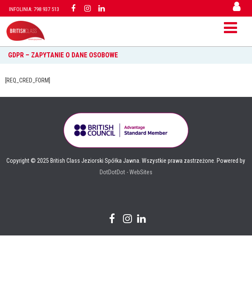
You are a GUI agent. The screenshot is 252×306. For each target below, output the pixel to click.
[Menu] (230, 28)
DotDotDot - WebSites (126, 172)
